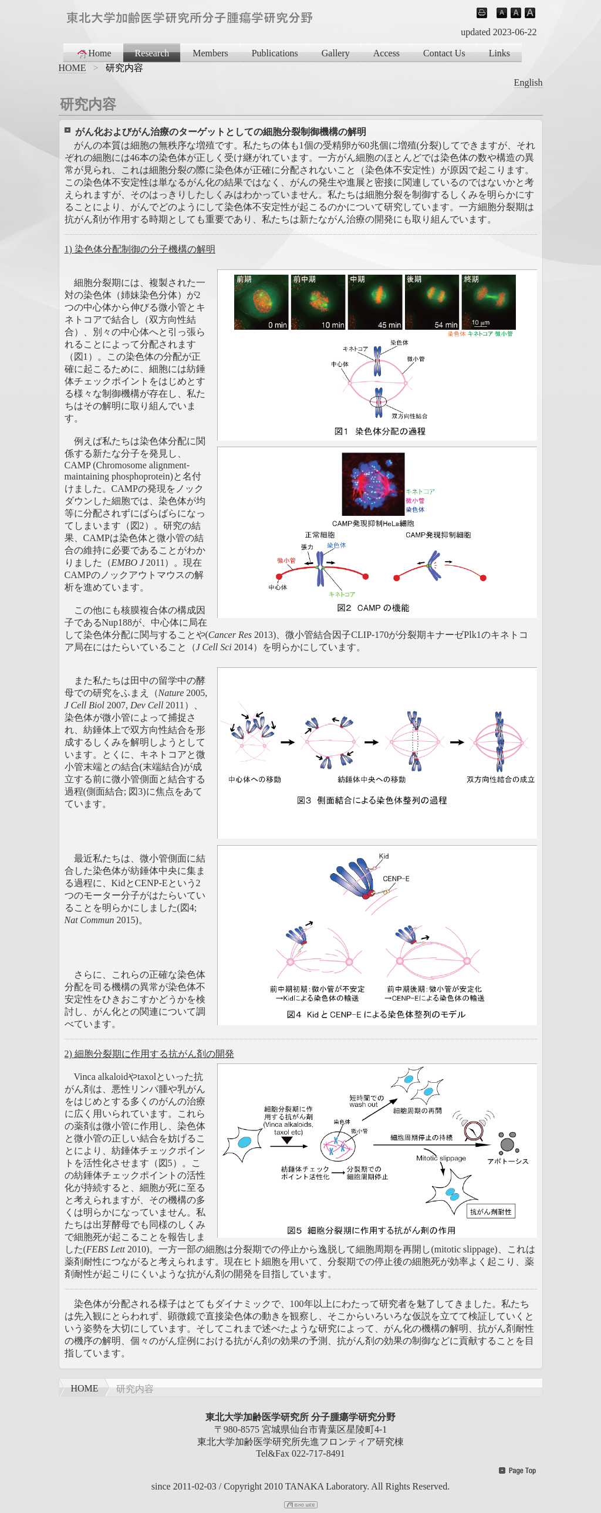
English (528, 82)
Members (210, 53)
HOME (72, 68)
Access (386, 53)
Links (499, 53)
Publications (275, 53)
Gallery (336, 53)
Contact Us (444, 53)
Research (152, 53)
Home (94, 53)
